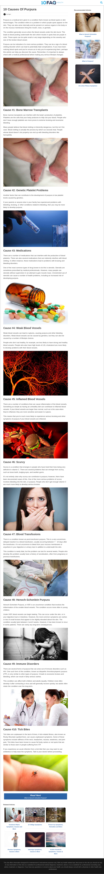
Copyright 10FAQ (46, 872)
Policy (65, 872)
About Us (53, 872)
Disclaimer (59, 872)
